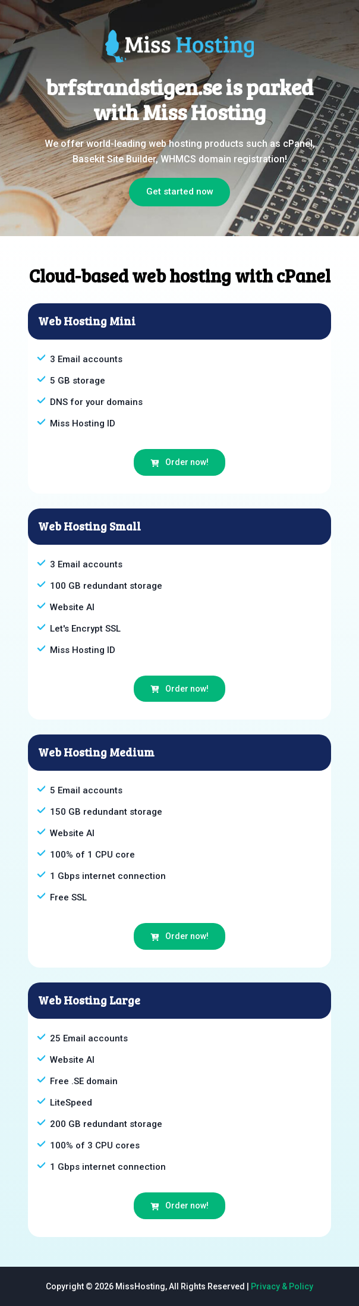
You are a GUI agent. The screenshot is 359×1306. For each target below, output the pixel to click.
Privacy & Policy (282, 1286)
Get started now (179, 191)
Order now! (179, 462)
